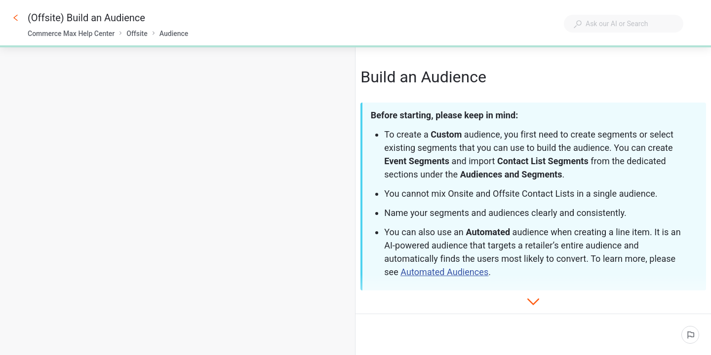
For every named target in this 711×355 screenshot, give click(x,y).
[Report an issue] (690, 335)
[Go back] (16, 18)
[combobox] (623, 24)
